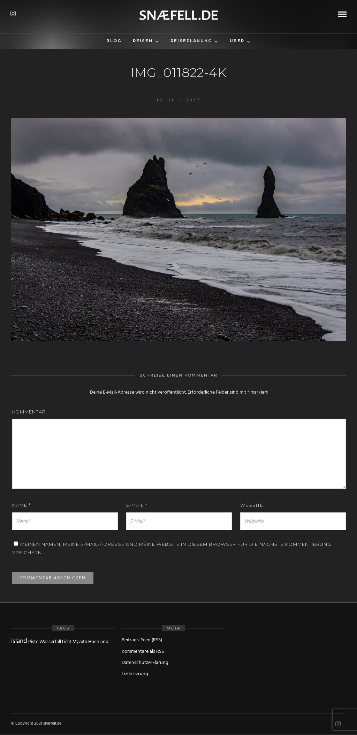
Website (251, 505)
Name (21, 505)
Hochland (98, 642)
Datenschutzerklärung (145, 663)
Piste (33, 642)
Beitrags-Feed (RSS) (142, 640)
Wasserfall (50, 642)
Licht (66, 641)
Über (237, 40)
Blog (113, 40)
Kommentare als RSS (143, 652)
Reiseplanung (191, 40)
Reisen (143, 40)
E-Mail (136, 505)
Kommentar (29, 412)
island (19, 641)
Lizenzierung (135, 674)
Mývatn (80, 641)
